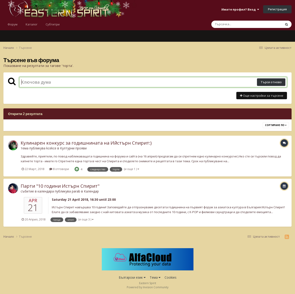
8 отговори (59, 169)
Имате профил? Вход (240, 9)
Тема (155, 277)
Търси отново (271, 82)
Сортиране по (276, 125)
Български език (132, 277)
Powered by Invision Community (147, 287)
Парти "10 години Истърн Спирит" (60, 186)
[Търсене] (234, 24)
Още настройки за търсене (261, 95)
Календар (91, 191)
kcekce (51, 148)
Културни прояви (73, 148)
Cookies (170, 277)
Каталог (31, 24)
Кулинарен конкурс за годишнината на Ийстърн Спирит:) (86, 143)
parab (76, 191)
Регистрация (277, 9)
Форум (12, 24)
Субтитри (53, 24)
